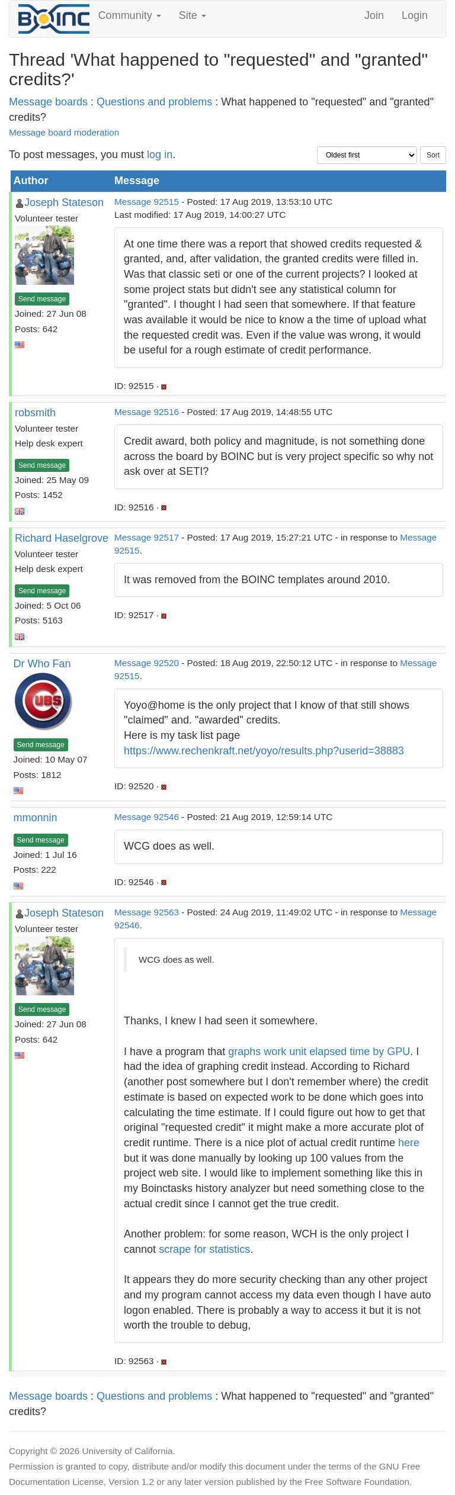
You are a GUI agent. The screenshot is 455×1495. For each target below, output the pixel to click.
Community (129, 15)
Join (374, 15)
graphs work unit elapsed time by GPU (319, 1051)
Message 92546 (146, 817)
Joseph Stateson (64, 202)
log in (159, 154)
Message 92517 (146, 537)
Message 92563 (146, 912)
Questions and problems (154, 102)
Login (415, 15)
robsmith (35, 413)
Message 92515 (146, 202)
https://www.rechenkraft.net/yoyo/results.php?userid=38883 (264, 751)
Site (192, 15)
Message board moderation (64, 132)
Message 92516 (146, 412)
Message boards (48, 102)
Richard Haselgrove (61, 538)
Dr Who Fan (42, 664)
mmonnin (35, 818)
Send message (42, 299)
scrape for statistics (204, 1249)
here (408, 1143)
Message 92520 (146, 663)
